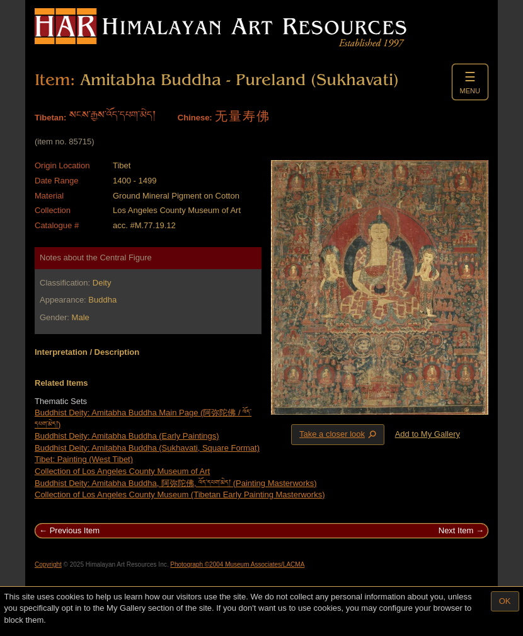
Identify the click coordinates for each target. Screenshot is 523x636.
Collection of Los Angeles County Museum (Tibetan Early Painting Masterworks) (180, 494)
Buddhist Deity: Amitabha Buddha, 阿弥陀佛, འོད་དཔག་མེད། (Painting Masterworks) (176, 483)
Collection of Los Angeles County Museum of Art (122, 471)
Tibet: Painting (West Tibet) (84, 459)
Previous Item (75, 530)
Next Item (456, 530)
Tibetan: (50, 117)
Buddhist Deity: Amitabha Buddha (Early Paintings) (127, 436)
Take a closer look (339, 434)
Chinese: (195, 117)
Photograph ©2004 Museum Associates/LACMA (237, 564)
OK (505, 601)
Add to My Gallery (427, 434)
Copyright (48, 564)
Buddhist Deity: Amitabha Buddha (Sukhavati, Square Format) (147, 448)
